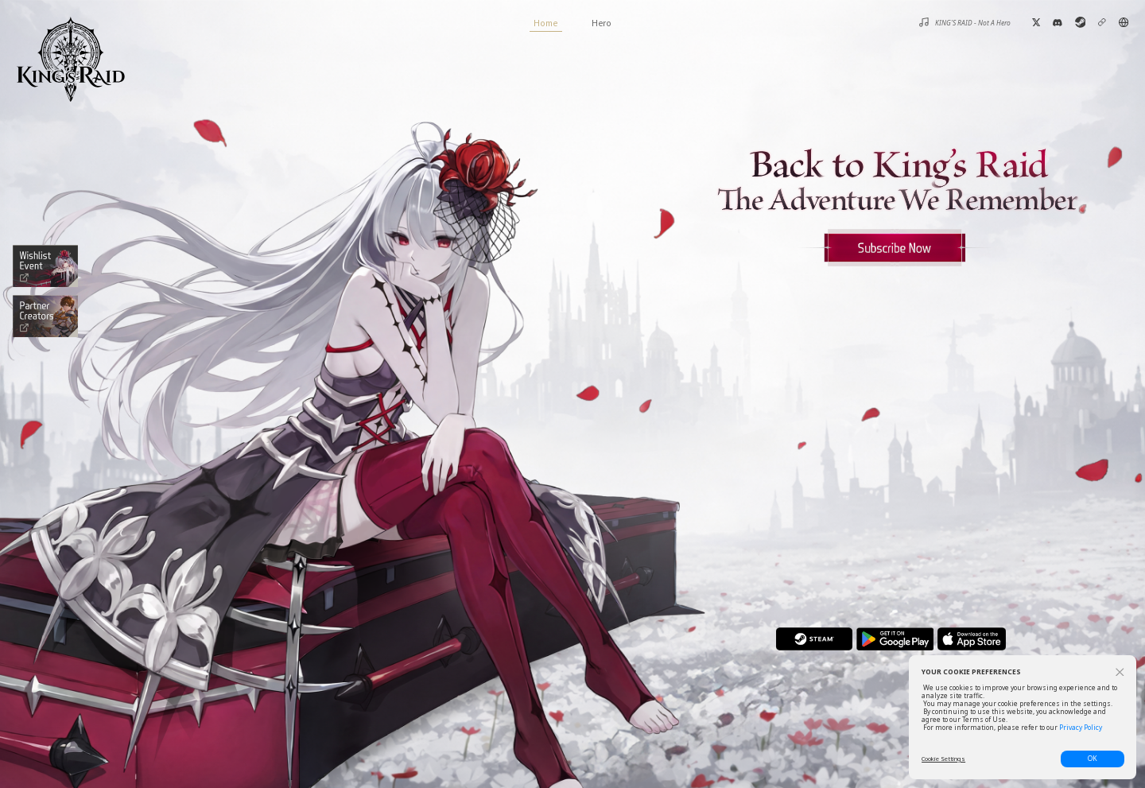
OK (1092, 758)
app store (971, 638)
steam (814, 638)
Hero (601, 23)
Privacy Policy (1080, 728)
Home (546, 24)
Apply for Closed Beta (894, 248)
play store (894, 638)
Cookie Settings (943, 759)
